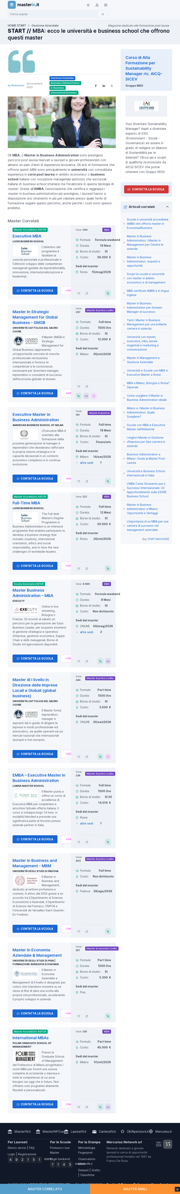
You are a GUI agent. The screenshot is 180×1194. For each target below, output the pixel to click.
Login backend (60, 1159)
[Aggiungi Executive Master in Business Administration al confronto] (87, 481)
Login (11, 1154)
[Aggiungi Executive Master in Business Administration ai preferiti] (79, 481)
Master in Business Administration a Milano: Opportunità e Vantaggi (142, 509)
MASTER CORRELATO (45, 1189)
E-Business (57, 87)
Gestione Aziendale (62, 77)
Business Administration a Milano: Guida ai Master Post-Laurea (146, 458)
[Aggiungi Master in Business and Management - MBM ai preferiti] (79, 931)
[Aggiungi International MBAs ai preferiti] (79, 1107)
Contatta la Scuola (35, 290)
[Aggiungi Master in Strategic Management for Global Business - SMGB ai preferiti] (79, 386)
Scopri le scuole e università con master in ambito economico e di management (146, 278)
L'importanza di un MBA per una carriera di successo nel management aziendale (147, 525)
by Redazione (16, 85)
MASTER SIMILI (135, 1189)
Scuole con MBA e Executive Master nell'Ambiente (146, 427)
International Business (64, 92)
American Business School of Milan (38, 425)
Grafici (96, 1170)
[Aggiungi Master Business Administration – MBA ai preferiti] (79, 661)
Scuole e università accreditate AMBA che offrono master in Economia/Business (147, 223)
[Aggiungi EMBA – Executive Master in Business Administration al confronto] (87, 842)
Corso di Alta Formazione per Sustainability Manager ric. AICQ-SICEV (144, 68)
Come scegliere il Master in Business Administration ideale (147, 397)
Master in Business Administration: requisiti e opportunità (143, 261)
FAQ (32, 1147)
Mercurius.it (163, 1131)
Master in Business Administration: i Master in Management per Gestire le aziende (145, 242)
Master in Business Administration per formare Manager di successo (144, 307)
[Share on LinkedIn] (104, 85)
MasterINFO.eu (54, 1131)
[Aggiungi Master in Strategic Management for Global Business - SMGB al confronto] (87, 386)
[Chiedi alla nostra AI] (69, 290)
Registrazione (27, 1154)
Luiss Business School (28, 241)
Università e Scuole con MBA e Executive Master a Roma (147, 372)
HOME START (17, 25)
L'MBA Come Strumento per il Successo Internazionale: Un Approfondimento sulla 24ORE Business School (147, 490)
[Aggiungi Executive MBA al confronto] (87, 293)
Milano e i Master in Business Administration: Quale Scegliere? (146, 412)
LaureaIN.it (78, 1131)
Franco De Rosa (117, 1160)
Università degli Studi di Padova (35, 871)
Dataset (83, 1170)
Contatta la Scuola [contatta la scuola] (146, 189)
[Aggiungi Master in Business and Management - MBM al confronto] (87, 931)
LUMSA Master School (28, 785)
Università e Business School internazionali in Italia (146, 473)
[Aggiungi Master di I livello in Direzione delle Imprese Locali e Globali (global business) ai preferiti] (79, 756)
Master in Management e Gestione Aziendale (143, 360)
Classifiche (87, 1175)
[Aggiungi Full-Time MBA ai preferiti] (79, 568)
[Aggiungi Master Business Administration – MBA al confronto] (87, 661)
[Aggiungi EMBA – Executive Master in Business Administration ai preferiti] (79, 842)
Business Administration (65, 82)
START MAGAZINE (157, 538)
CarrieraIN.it (107, 1131)
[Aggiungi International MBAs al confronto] (87, 1107)
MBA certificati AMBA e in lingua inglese (148, 293)
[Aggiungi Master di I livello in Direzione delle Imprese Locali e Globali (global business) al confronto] (87, 756)
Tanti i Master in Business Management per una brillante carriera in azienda (147, 324)
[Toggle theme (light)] (88, 5)
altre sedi (86, 462)
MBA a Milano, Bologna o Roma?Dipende (148, 385)
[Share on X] (112, 85)
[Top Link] (106, 5)
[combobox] (53, 14)
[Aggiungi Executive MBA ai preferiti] (79, 293)
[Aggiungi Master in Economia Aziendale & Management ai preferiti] (79, 1016)
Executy (19, 600)
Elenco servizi (17, 1147)
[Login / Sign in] (97, 5)
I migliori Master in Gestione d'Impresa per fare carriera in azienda (146, 442)
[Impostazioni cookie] (177, 1189)
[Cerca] (102, 14)
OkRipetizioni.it (138, 1131)
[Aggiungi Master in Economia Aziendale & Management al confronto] (87, 1016)
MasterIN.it (22, 1131)
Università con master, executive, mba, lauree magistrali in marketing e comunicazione (143, 343)
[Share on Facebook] (96, 85)
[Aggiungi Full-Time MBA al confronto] (87, 568)
